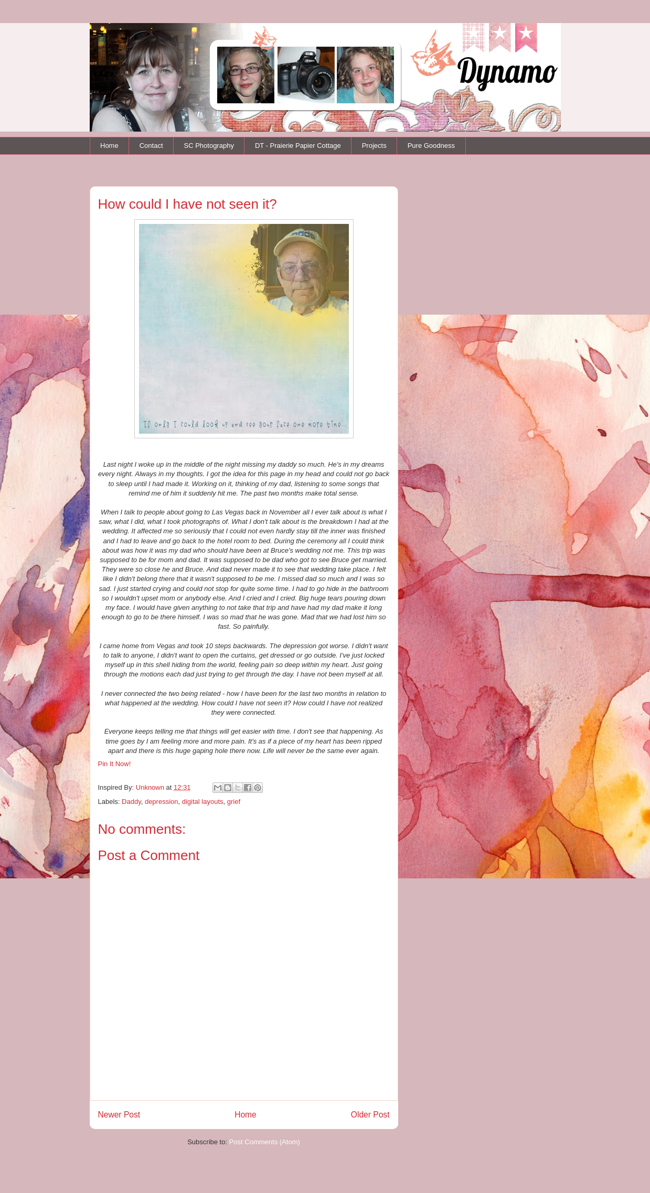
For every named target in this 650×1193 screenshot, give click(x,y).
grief (233, 801)
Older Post (370, 1114)
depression (161, 801)
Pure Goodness (431, 145)
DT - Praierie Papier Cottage (298, 145)
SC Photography (209, 145)
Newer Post (119, 1114)
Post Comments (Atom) (264, 1142)
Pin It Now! (114, 764)
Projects (374, 145)
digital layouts (202, 801)
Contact (151, 145)
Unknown (151, 787)
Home (109, 145)
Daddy (131, 801)
